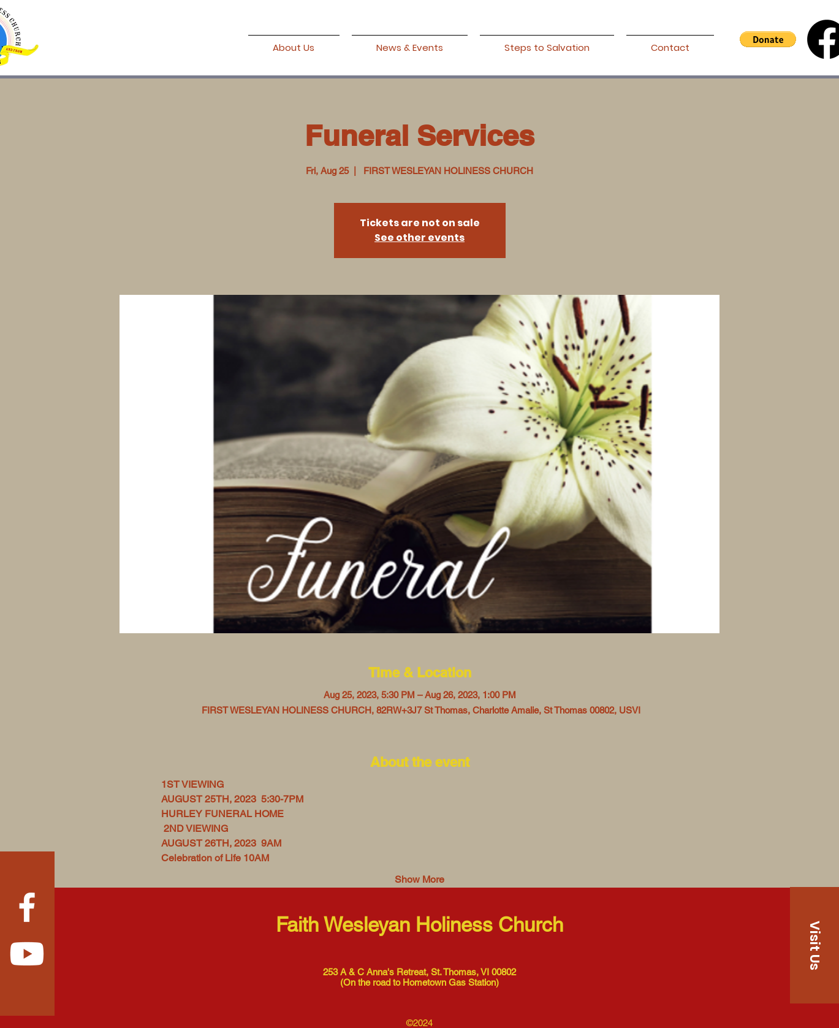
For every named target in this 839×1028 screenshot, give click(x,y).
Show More (419, 879)
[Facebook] (27, 907)
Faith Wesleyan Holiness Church (419, 924)
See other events (419, 237)
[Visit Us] (814, 945)
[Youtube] (27, 953)
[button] (768, 39)
